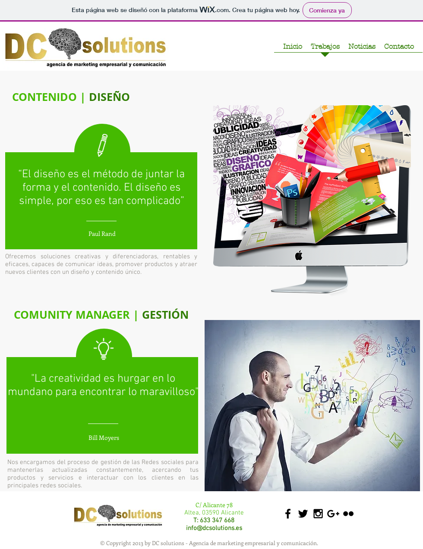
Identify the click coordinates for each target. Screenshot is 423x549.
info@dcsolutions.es (214, 528)
